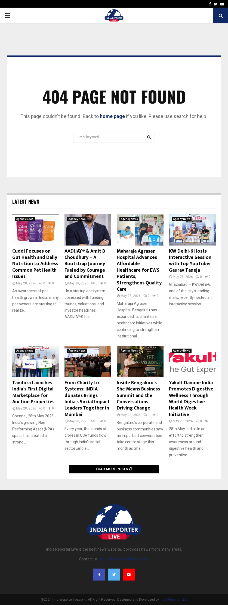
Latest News (25, 201)
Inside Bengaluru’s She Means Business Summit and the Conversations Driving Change (138, 395)
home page (112, 116)
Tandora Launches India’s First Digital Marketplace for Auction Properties (33, 392)
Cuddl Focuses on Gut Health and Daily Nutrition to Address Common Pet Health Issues (35, 264)
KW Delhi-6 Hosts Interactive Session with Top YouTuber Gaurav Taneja (190, 260)
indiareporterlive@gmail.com (124, 559)
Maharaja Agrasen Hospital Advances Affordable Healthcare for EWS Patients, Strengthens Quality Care (139, 270)
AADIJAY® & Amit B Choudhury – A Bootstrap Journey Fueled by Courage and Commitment (84, 264)
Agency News (24, 219)
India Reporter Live (173, 599)
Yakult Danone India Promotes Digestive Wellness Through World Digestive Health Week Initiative (191, 399)
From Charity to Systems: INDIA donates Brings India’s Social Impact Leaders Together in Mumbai (87, 399)
